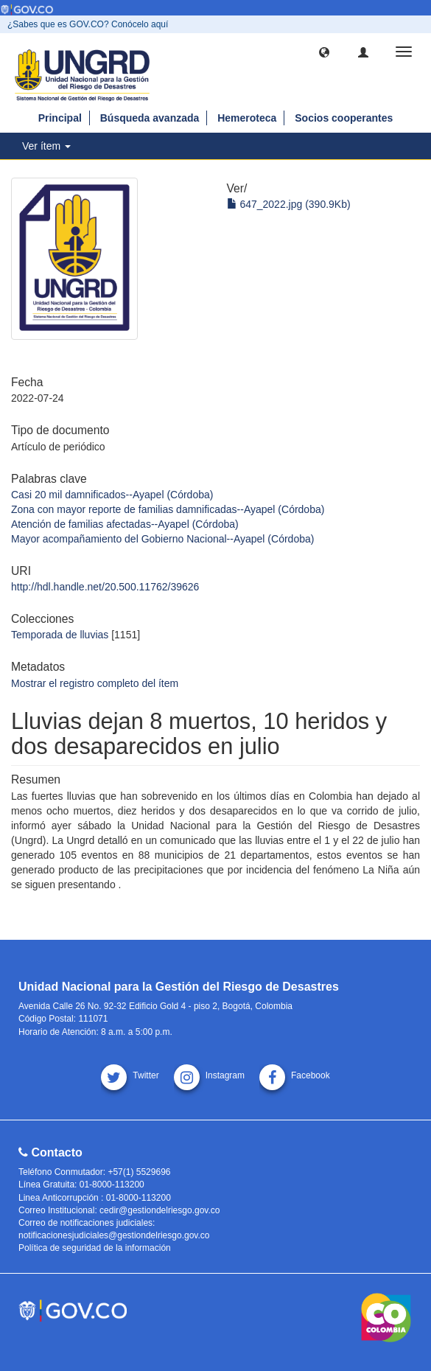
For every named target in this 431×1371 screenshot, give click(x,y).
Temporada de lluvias (59, 635)
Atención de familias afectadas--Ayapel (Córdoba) (125, 524)
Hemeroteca (246, 118)
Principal (60, 118)
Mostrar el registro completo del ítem (94, 683)
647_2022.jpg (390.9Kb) (289, 204)
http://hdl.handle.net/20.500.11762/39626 (105, 587)
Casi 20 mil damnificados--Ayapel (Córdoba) (112, 494)
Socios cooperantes (344, 118)
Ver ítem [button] (46, 146)
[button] (324, 51)
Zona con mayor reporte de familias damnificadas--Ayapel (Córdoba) (167, 509)
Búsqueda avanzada (150, 118)
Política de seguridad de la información (94, 1248)
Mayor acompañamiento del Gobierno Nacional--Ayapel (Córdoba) (162, 539)
